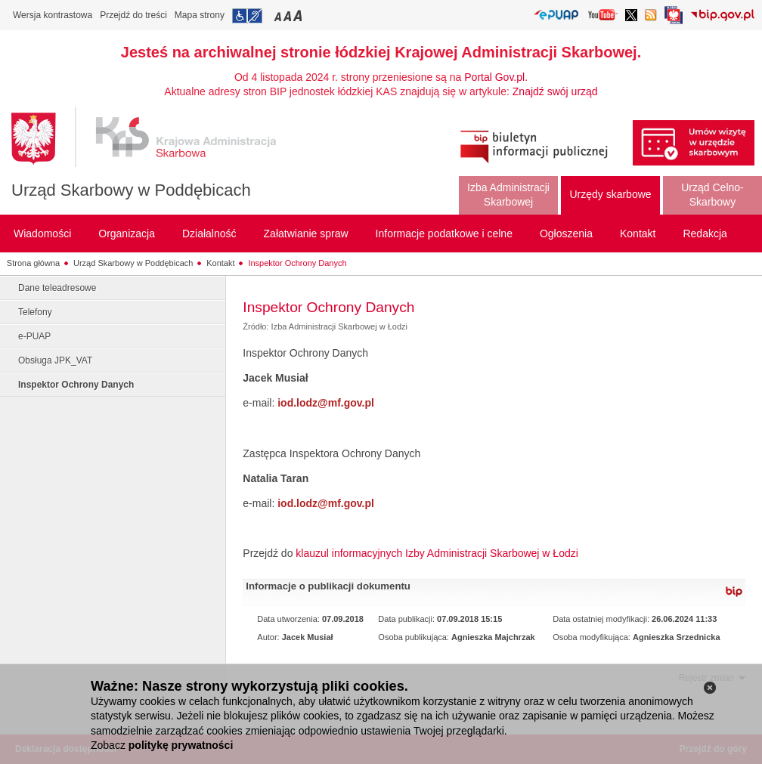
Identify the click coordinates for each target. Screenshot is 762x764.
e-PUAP (34, 336)
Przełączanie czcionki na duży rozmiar (299, 15)
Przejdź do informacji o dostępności (247, 15)
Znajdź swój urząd (555, 91)
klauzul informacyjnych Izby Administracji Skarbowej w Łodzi (437, 553)
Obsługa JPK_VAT (55, 360)
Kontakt (220, 263)
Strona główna (33, 263)
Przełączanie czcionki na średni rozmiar (288, 15)
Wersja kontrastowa (52, 15)
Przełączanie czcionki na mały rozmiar (279, 15)
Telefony (35, 312)
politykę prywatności (181, 745)
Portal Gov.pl (494, 77)
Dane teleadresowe (57, 288)
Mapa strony (200, 15)
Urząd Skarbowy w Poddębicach (131, 190)
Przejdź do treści (133, 15)
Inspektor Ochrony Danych (297, 263)
